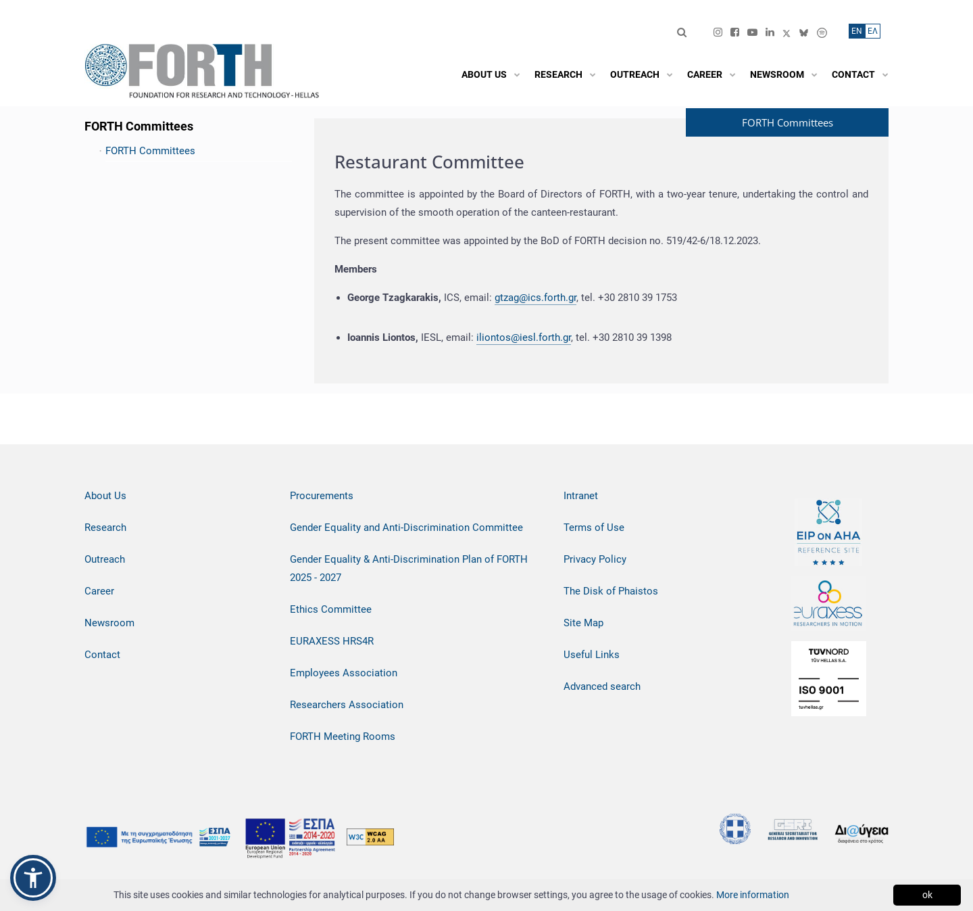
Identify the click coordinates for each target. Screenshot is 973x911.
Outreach (104, 559)
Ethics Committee (331, 609)
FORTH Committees (150, 151)
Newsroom (109, 623)
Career (99, 591)
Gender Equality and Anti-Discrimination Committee (406, 527)
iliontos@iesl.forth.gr (523, 337)
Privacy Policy (595, 559)
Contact (102, 655)
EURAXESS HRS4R (332, 641)
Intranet (581, 496)
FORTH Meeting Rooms (342, 736)
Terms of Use (594, 527)
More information (752, 894)
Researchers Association (346, 705)
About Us (105, 496)
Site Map (583, 623)
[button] (33, 877)
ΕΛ (873, 31)
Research (105, 527)
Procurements (321, 496)
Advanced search (602, 686)
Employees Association (343, 673)
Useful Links (592, 655)
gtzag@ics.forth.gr (535, 297)
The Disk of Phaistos (611, 591)
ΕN (856, 31)
